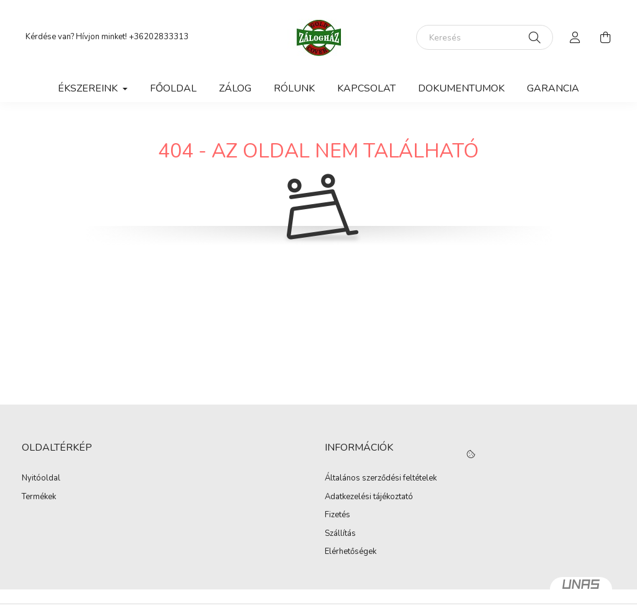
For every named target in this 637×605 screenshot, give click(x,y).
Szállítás (340, 534)
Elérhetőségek (350, 552)
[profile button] (575, 37)
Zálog (235, 88)
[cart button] (605, 37)
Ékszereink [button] (89, 88)
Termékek (39, 497)
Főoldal (173, 88)
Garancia (553, 88)
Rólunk (294, 88)
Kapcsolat (366, 88)
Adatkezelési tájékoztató (369, 497)
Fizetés (337, 515)
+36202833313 (158, 36)
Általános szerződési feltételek (381, 479)
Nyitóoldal (41, 479)
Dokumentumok (461, 88)
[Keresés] (484, 37)
